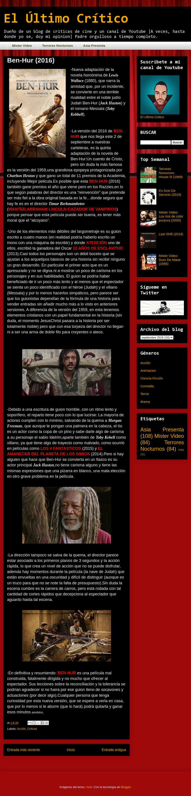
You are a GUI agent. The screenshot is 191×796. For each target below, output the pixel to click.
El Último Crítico (66, 19)
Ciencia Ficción (151, 378)
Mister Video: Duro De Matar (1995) (170, 260)
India (181, 449)
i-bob (89, 787)
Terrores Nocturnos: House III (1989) (171, 173)
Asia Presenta (94, 45)
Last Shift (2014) (171, 234)
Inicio (71, 750)
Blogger (126, 787)
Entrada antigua (114, 750)
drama (145, 401)
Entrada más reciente (23, 750)
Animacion (148, 370)
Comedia (147, 386)
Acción (21, 728)
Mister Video (22, 45)
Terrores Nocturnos (57, 45)
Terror (144, 394)
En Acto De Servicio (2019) (170, 192)
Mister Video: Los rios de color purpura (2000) (171, 216)
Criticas (32, 728)
